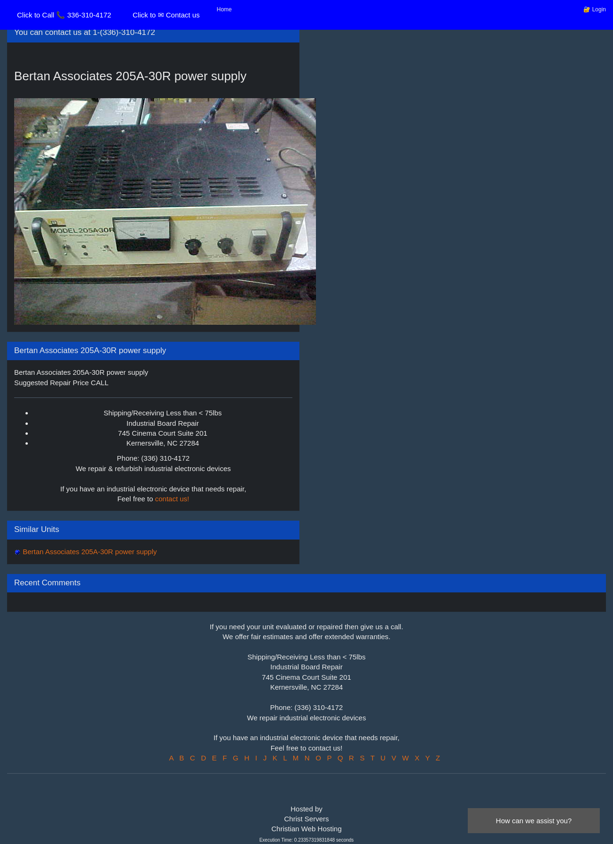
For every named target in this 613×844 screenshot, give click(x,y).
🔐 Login (594, 9)
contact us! (172, 499)
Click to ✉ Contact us (166, 15)
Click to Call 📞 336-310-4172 (64, 15)
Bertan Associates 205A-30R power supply (89, 552)
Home (224, 9)
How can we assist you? (534, 821)
